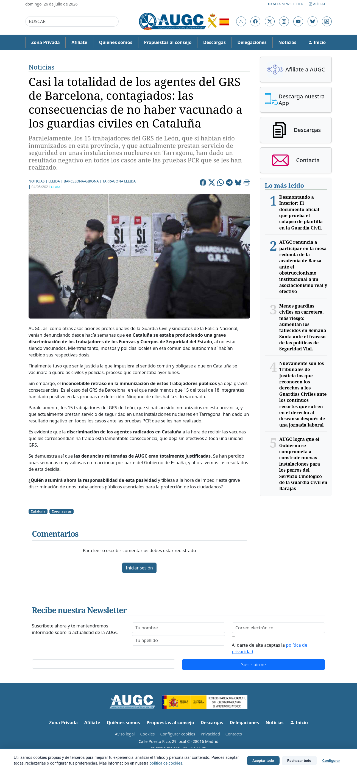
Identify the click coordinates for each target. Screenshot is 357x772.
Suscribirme (253, 665)
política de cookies (165, 763)
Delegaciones (252, 42)
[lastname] (178, 640)
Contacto (233, 734)
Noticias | (38, 181)
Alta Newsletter (286, 3)
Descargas (214, 42)
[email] (278, 627)
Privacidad (210, 734)
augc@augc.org (165, 748)
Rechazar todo (299, 760)
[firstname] (178, 627)
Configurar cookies (177, 734)
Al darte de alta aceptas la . (269, 648)
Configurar (331, 760)
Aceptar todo (263, 760)
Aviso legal (125, 734)
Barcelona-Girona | (83, 181)
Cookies (147, 734)
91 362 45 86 (194, 748)
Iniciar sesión (139, 568)
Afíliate (318, 3)
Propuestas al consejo (167, 42)
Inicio (317, 42)
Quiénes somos (115, 42)
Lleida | (55, 181)
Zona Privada (45, 42)
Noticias (287, 42)
